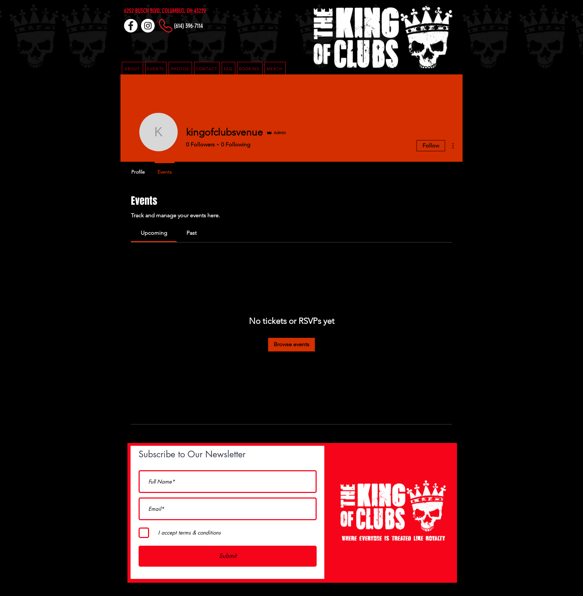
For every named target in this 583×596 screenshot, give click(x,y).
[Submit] (228, 556)
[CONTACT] (207, 69)
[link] (154, 233)
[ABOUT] (132, 69)
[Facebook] (131, 25)
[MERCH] (275, 69)
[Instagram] (148, 25)
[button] (228, 69)
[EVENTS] (156, 69)
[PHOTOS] (180, 69)
